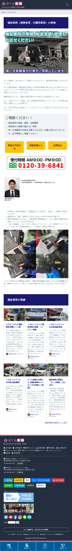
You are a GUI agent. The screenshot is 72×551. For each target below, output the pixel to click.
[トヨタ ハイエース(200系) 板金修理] (14, 370)
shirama (58, 354)
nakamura (36, 356)
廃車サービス (29, 448)
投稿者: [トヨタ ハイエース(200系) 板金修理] (9, 409)
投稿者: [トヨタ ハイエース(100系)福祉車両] (52, 354)
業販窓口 (41, 485)
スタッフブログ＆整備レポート (33, 450)
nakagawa (58, 414)
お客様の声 (61, 448)
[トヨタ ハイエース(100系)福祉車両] (57, 314)
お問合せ (57, 145)
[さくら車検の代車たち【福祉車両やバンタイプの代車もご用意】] (36, 370)
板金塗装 (18, 480)
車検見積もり (36, 145)
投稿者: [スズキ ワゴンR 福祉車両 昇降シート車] (9, 354)
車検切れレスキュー (29, 534)
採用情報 (16, 453)
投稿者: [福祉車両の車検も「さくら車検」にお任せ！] (52, 414)
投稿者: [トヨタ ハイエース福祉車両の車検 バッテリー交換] (30, 356)
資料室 (7, 453)
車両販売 (30, 485)
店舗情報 (20, 463)
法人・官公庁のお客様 (41, 480)
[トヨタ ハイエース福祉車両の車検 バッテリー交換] (36, 314)
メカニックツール (53, 450)
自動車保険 (41, 448)
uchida (14, 354)
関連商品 (51, 448)
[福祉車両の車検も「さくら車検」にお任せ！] (57, 370)
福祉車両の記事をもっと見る (56, 423)
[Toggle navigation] (67, 4)
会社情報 (7, 448)
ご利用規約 (17, 448)
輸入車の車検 (58, 480)
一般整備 (8, 480)
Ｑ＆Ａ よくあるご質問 (12, 450)
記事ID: (6, 522)
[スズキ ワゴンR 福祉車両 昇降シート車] (14, 314)
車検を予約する (14, 147)
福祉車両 (8, 485)
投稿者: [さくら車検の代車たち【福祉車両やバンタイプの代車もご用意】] (30, 414)
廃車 (27, 480)
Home (3, 12)
